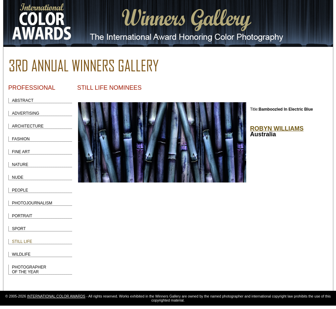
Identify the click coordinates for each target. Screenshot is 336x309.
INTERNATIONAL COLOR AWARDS (56, 296)
